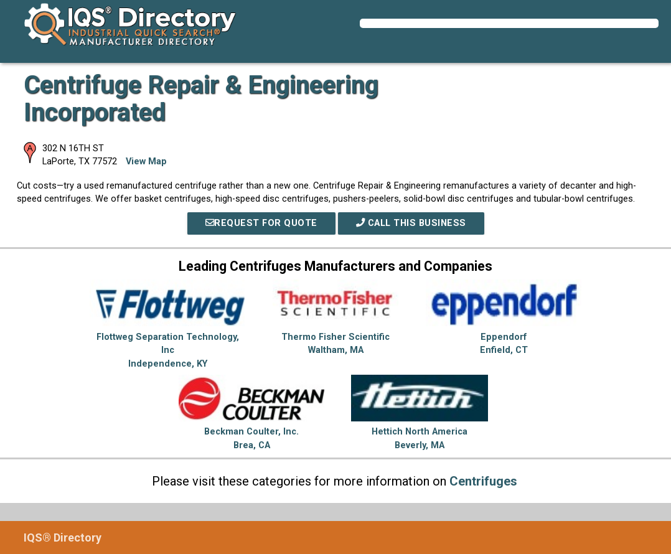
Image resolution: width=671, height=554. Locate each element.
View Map (146, 161)
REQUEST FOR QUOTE (261, 223)
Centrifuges (483, 481)
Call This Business (411, 223)
